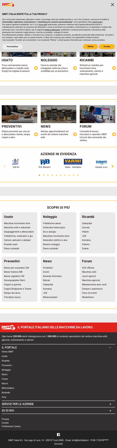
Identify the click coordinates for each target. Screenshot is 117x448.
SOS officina (88, 267)
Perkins (86, 244)
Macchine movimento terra (17, 223)
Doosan (86, 227)
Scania (85, 248)
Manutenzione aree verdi (94, 284)
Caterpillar (87, 223)
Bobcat (46, 280)
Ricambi (6, 361)
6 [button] (60, 175)
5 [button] (56, 175)
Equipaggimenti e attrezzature (19, 231)
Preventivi (7, 365)
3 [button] (48, 175)
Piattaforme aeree (52, 223)
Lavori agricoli (89, 276)
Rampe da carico (12, 293)
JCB (84, 236)
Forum (5, 379)
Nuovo (5, 383)
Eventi (46, 272)
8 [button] (69, 175)
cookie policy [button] (97, 22)
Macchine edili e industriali (17, 227)
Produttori (48, 267)
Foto (4, 397)
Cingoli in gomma (12, 284)
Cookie (5, 422)
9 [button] (73, 175)
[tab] (58, 347)
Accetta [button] (107, 46)
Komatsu (86, 240)
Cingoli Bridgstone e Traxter (17, 288)
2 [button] (43, 175)
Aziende (6, 393)
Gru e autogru (49, 231)
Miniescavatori (50, 297)
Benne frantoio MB (13, 272)
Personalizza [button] (12, 46)
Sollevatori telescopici (54, 227)
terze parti (43, 24)
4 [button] (52, 175)
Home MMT (7, 352)
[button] (4, 166)
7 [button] (65, 175)
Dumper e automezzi (92, 288)
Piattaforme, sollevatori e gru (18, 236)
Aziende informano (52, 276)
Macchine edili (89, 272)
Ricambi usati (10, 244)
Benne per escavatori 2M (16, 267)
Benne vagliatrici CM (14, 276)
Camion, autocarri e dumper (17, 240)
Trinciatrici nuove (12, 297)
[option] (16, 164)
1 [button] (39, 175)
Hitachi (85, 231)
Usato (5, 356)
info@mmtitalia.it (80, 440)
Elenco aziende (11, 248)
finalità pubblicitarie (52, 30)
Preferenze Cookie (11, 426)
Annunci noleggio (51, 244)
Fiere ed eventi (89, 293)
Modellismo (88, 297)
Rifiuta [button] (90, 46)
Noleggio (6, 370)
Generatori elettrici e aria (55, 240)
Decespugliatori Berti (14, 280)
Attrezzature (8, 388)
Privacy (5, 419)
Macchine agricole (91, 280)
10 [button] (77, 175)
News (5, 374)
